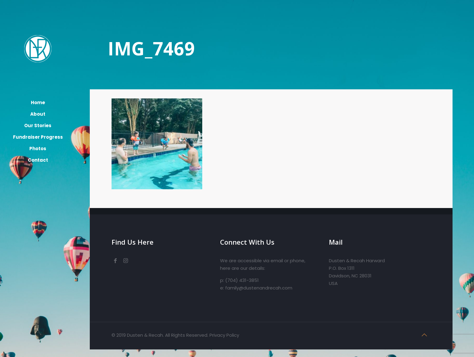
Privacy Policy (224, 335)
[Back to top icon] (424, 335)
